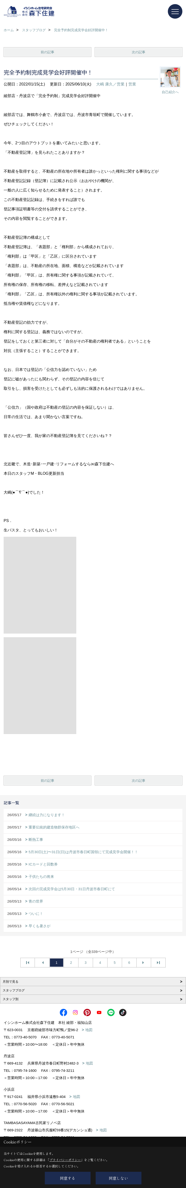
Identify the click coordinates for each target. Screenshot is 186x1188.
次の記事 (138, 52)
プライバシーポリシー (65, 1159)
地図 (89, 1030)
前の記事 (47, 52)
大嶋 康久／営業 (110, 84)
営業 (132, 84)
